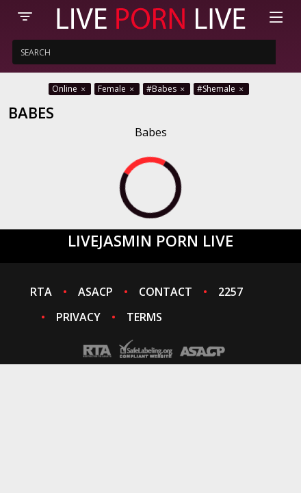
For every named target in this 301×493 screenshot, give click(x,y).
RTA (41, 291)
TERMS (144, 317)
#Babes (166, 88)
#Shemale (221, 88)
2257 (230, 291)
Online (70, 88)
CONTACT (165, 291)
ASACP (95, 291)
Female (117, 88)
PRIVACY (78, 317)
